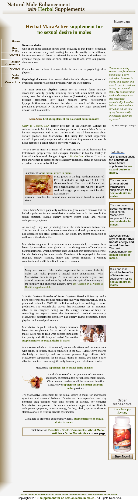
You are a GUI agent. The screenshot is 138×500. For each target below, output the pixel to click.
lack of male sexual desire (34, 494)
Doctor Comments (74, 430)
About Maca (96, 430)
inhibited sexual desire (105, 494)
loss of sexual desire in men (61, 494)
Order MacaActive (76, 433)
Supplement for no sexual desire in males (67, 498)
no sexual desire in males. (121, 221)
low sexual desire (85, 494)
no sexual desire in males (57, 172)
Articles (57, 433)
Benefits (54, 430)
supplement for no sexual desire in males (46, 340)
